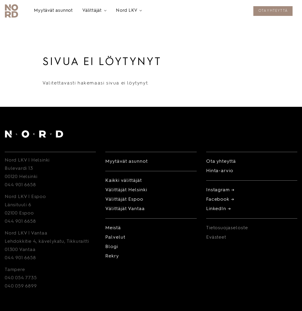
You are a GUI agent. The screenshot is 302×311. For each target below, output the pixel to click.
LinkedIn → (218, 209)
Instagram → (220, 190)
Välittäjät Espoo (124, 199)
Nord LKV (129, 11)
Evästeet (216, 237)
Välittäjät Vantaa (125, 209)
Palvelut (115, 237)
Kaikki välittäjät (123, 180)
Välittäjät (94, 11)
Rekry (112, 256)
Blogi (111, 247)
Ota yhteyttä (273, 11)
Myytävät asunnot (53, 11)
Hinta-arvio (220, 171)
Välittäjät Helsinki (126, 190)
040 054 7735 (21, 278)
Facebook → (220, 199)
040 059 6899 (21, 286)
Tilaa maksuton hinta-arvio (212, 11)
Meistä (113, 228)
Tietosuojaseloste (227, 228)
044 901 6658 (20, 185)
